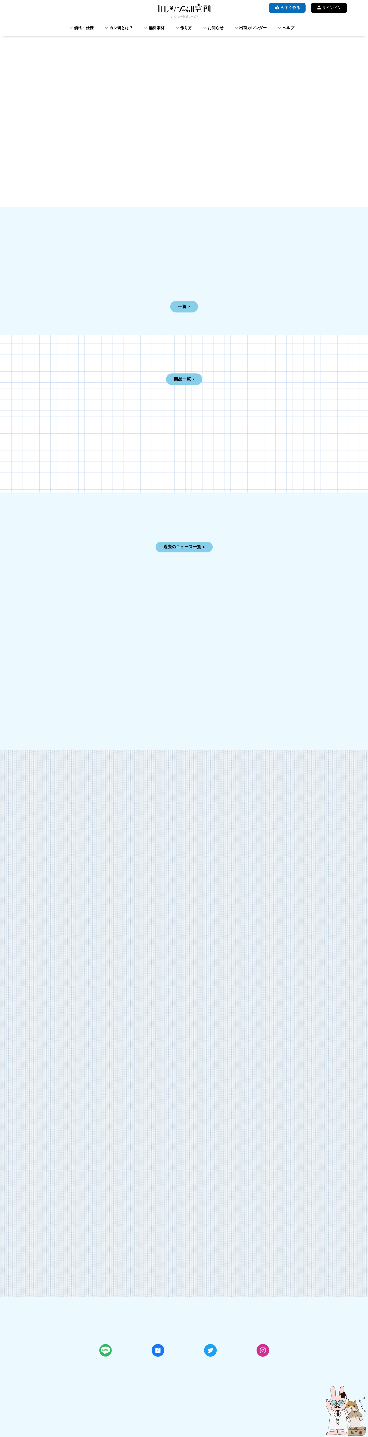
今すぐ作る (287, 7)
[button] (56, 92)
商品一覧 (182, 379)
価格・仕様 (84, 28)
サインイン (329, 7)
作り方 (186, 28)
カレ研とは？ (121, 28)
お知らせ (215, 28)
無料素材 (156, 28)
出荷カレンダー (253, 28)
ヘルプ (288, 28)
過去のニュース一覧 (182, 547)
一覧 (182, 306)
